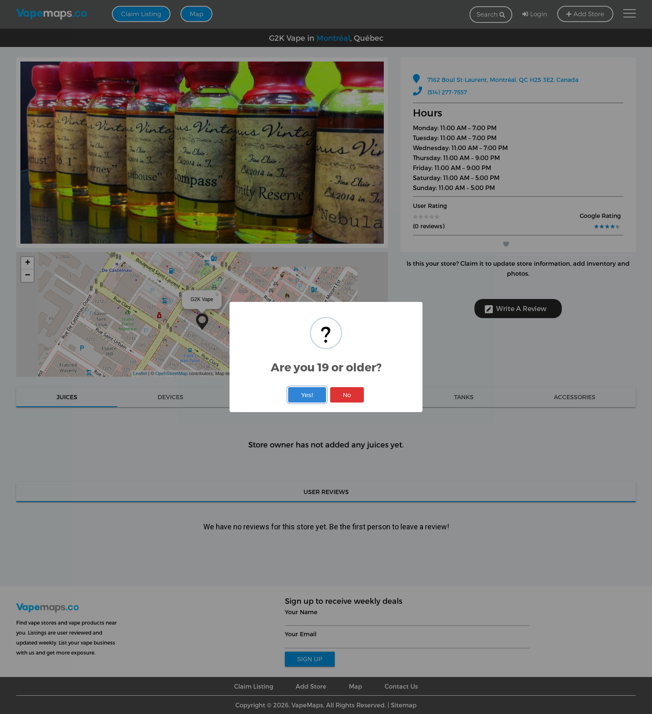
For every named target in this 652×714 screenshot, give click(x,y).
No (347, 394)
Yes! (307, 394)
